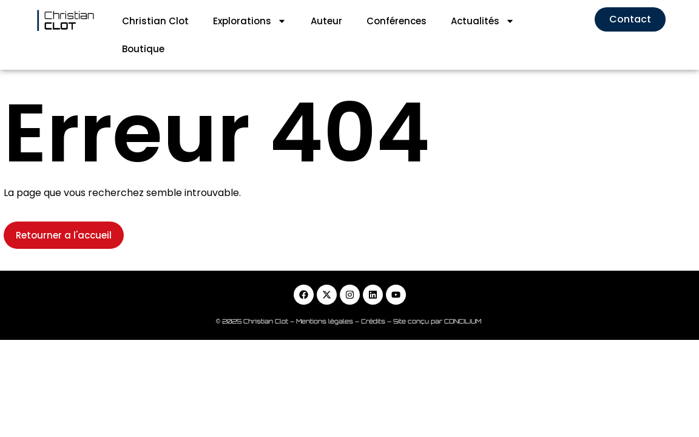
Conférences (396, 21)
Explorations (249, 21)
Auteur (326, 21)
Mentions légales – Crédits (341, 293)
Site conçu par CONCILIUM (438, 293)
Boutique (143, 48)
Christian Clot (155, 21)
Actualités (483, 21)
